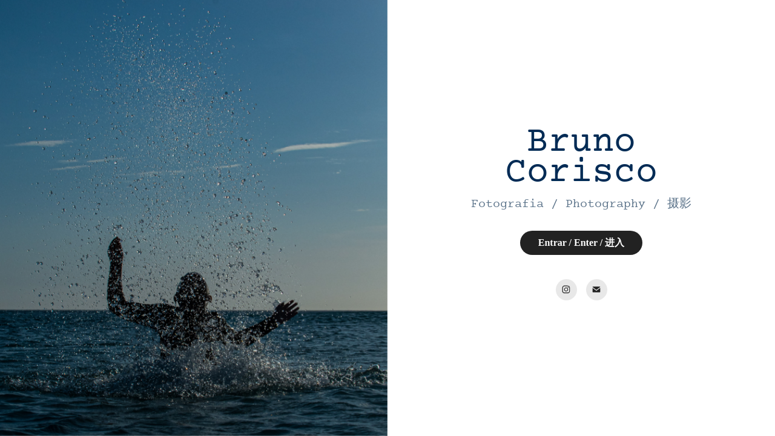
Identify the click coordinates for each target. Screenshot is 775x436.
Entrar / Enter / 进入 (581, 242)
